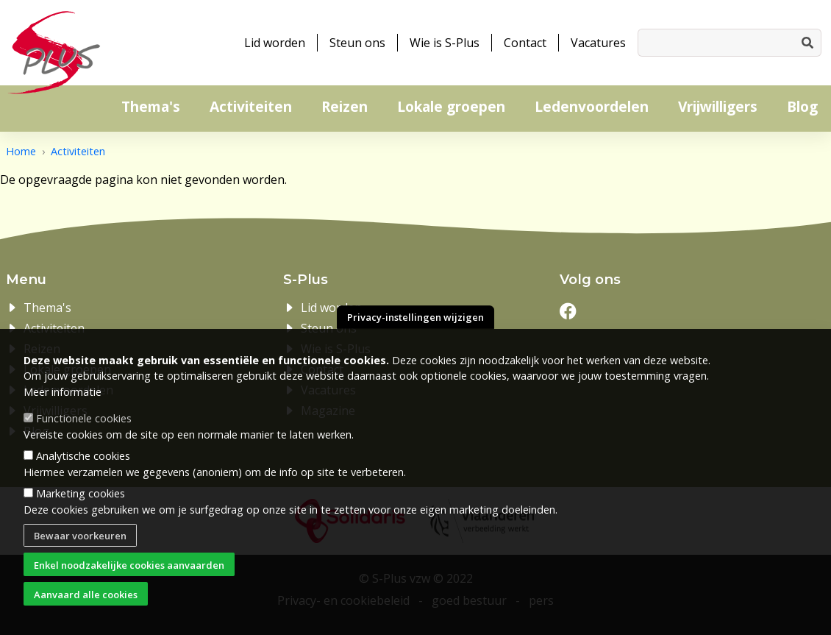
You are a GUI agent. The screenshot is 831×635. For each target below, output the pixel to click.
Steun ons (357, 43)
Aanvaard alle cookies (86, 596)
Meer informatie (62, 394)
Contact (525, 43)
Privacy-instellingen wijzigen (415, 319)
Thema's (150, 106)
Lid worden (274, 43)
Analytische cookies (83, 458)
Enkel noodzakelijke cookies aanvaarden (129, 566)
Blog (802, 106)
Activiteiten (251, 106)
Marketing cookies (80, 496)
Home (21, 151)
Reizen (344, 106)
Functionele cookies (84, 421)
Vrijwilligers (717, 106)
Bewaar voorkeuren (80, 537)
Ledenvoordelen (592, 106)
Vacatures (598, 43)
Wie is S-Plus (444, 43)
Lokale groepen (451, 106)
